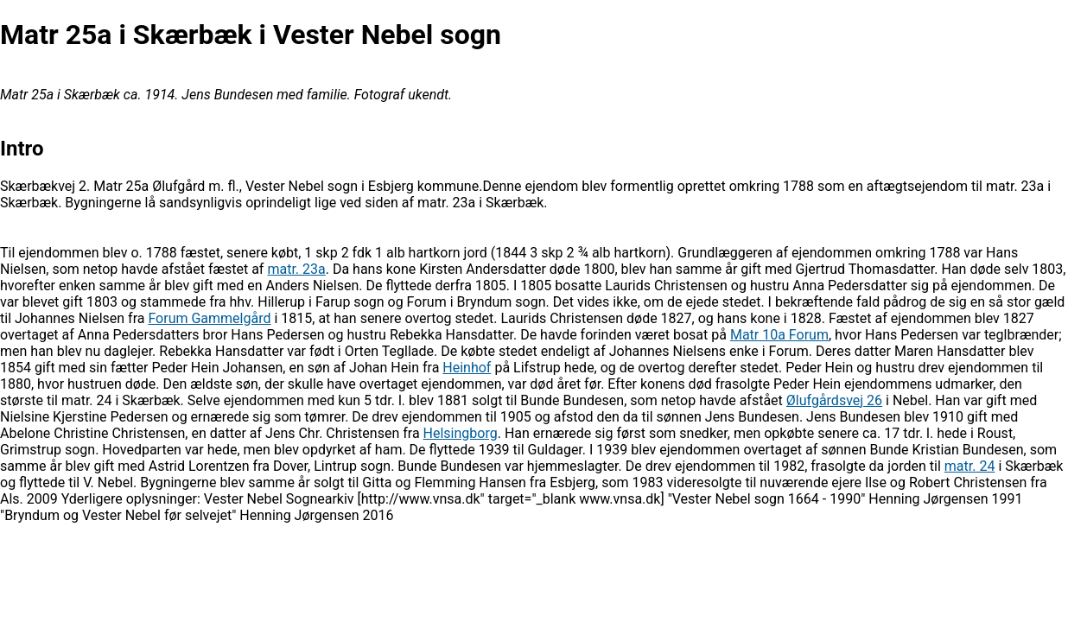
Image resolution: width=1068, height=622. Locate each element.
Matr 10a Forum (779, 335)
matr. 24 (969, 466)
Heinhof (466, 367)
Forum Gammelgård (209, 318)
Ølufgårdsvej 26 (834, 400)
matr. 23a (296, 269)
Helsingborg (460, 433)
